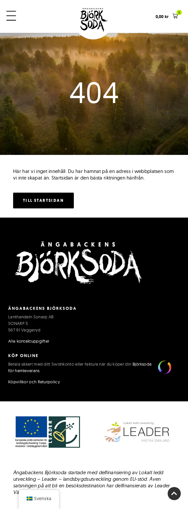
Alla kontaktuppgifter (28, 341)
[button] (167, 16)
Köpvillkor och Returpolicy (34, 381)
